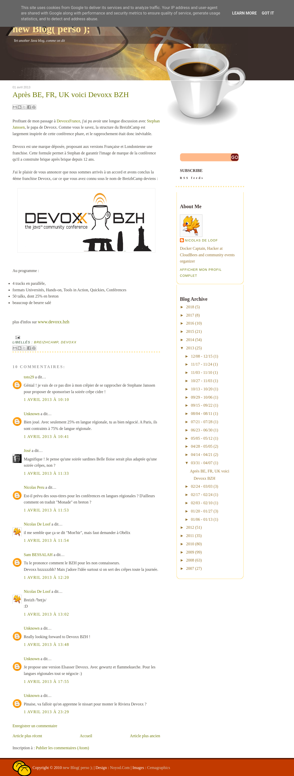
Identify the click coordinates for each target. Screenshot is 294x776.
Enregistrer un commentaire (35, 726)
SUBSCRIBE (210, 174)
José (27, 450)
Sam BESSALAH (38, 555)
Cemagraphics (158, 767)
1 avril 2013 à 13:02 (46, 614)
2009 (190, 552)
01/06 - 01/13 (201, 519)
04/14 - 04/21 (201, 454)
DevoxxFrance (68, 121)
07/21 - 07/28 (201, 422)
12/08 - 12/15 (201, 356)
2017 (190, 315)
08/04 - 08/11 (201, 413)
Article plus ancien (145, 736)
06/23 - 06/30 (201, 430)
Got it (268, 13)
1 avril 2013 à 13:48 (46, 644)
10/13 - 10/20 (201, 389)
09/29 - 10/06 (201, 397)
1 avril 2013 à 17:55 (46, 681)
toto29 (29, 377)
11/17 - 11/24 (201, 364)
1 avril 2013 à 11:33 (46, 473)
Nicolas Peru (34, 487)
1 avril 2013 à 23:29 (46, 712)
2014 (190, 340)
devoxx (69, 342)
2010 (190, 544)
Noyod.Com (120, 767)
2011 (190, 536)
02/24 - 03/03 (201, 486)
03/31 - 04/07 (201, 463)
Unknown (32, 414)
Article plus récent (27, 736)
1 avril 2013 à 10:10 (46, 399)
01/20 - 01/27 (201, 511)
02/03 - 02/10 (201, 503)
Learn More (244, 13)
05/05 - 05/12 (201, 438)
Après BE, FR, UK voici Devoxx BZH (71, 95)
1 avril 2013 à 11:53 (46, 510)
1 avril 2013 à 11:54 (46, 540)
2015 (190, 331)
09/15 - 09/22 (201, 405)
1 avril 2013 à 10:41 (46, 436)
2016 (190, 323)
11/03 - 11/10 (201, 372)
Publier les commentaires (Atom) (62, 748)
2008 (190, 560)
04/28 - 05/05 (201, 446)
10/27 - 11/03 (201, 381)
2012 (190, 527)
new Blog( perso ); (51, 29)
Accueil (86, 736)
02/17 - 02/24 (201, 494)
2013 (190, 348)
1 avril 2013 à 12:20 (46, 577)
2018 (190, 307)
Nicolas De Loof (37, 524)
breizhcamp (46, 342)
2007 (190, 568)
